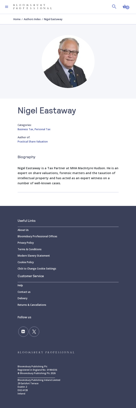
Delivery (22, 298)
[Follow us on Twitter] (34, 332)
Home (17, 19)
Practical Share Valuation (33, 141)
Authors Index (32, 19)
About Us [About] (23, 230)
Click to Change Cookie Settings (37, 268)
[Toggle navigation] (6, 6)
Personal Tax (42, 129)
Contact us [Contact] (24, 292)
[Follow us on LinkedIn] (23, 332)
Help (20, 285)
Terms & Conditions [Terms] (30, 249)
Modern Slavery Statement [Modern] (34, 255)
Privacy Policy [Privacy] (26, 243)
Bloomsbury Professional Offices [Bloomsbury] (37, 236)
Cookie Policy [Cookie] (26, 262)
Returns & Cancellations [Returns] (32, 305)
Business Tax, (26, 129)
